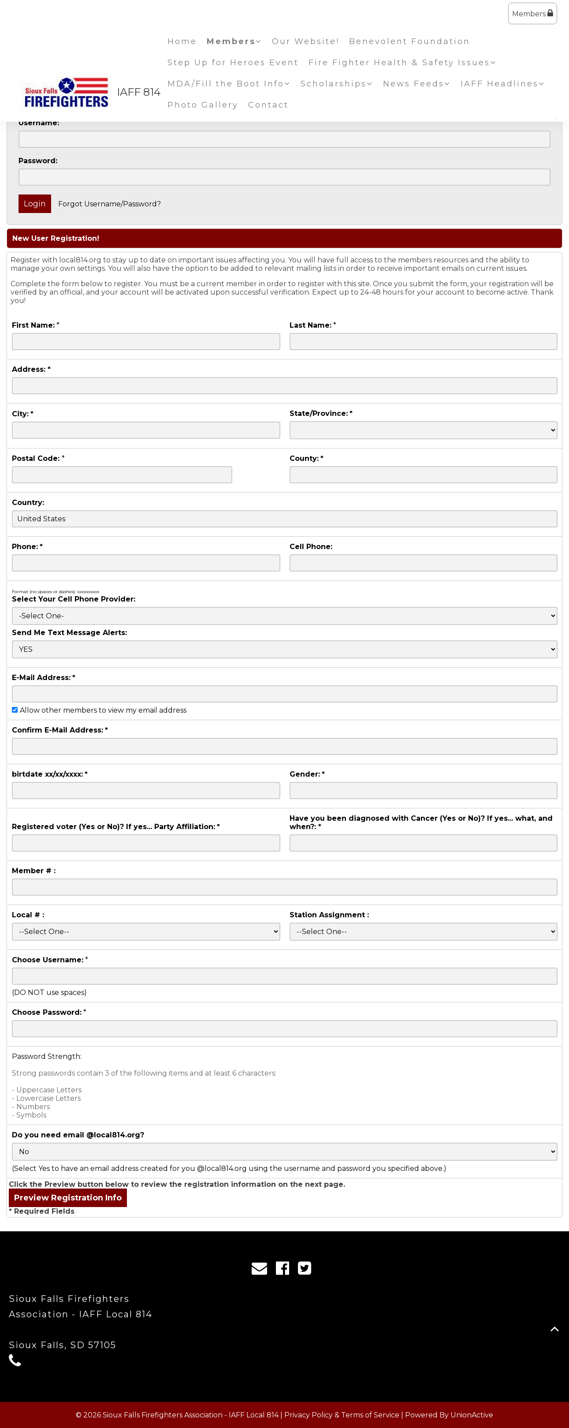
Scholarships (337, 84)
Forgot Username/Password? (109, 204)
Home (182, 41)
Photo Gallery (202, 105)
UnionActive (471, 1415)
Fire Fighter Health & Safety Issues (403, 62)
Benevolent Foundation (409, 41)
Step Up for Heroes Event (233, 62)
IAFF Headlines (503, 84)
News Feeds (417, 84)
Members (532, 13)
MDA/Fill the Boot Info (229, 84)
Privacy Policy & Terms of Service (341, 1415)
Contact (268, 105)
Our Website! (305, 41)
